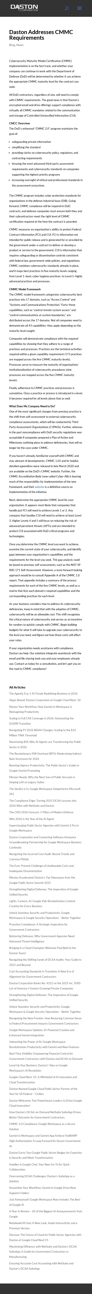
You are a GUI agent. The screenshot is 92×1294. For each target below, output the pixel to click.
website (39, 487)
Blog (12, 45)
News (20, 45)
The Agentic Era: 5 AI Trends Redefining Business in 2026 (43, 693)
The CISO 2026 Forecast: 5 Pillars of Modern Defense (41, 812)
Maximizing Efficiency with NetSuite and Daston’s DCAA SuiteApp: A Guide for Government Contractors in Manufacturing (43, 1252)
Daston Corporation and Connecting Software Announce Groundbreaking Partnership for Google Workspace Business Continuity (45, 842)
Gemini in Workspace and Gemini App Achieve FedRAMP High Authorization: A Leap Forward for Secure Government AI (45, 1141)
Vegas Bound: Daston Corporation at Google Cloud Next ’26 (45, 700)
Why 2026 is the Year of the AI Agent (31, 819)
